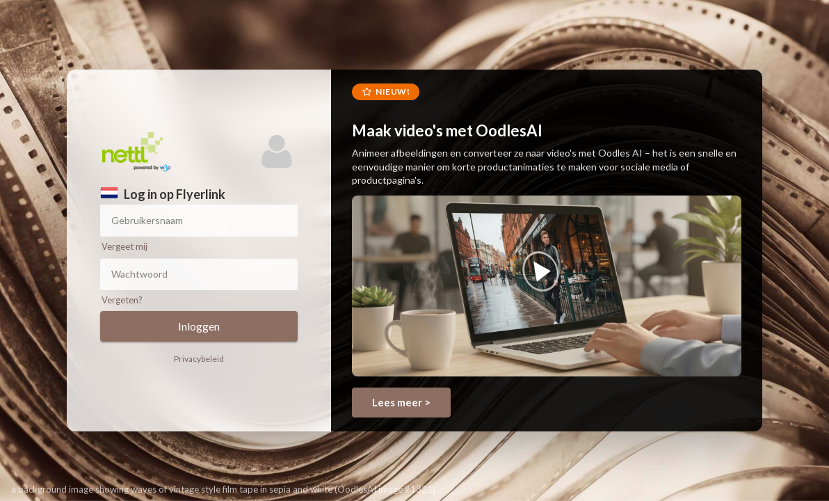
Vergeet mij (124, 246)
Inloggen (199, 326)
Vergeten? (122, 299)
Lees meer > (401, 402)
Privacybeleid (199, 358)
